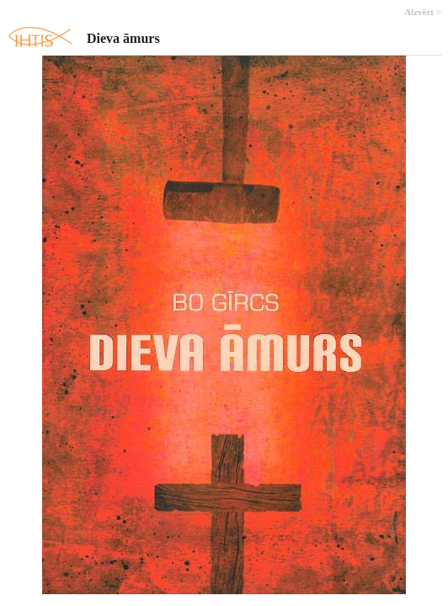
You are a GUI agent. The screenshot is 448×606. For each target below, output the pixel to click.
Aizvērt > (422, 12)
